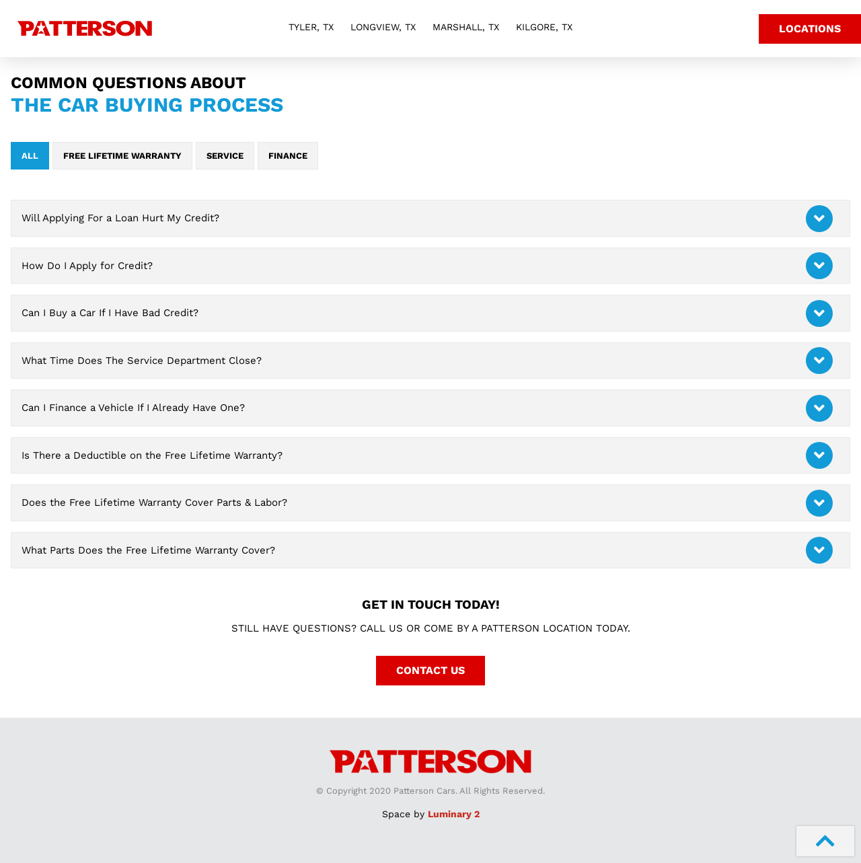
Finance (287, 156)
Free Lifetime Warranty (122, 156)
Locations (810, 28)
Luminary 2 (454, 814)
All (30, 156)
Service (225, 156)
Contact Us (430, 670)
